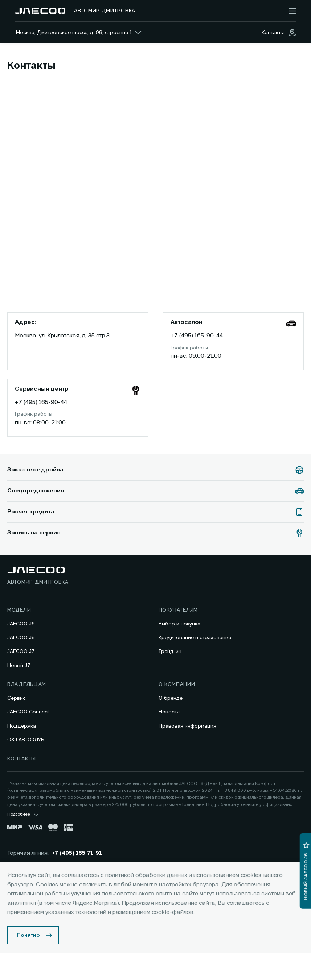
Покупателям (178, 610)
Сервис (16, 698)
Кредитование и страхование (195, 637)
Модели (19, 610)
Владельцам (26, 684)
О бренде (171, 698)
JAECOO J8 (21, 637)
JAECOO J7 (21, 651)
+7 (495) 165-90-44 (197, 336)
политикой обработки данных (146, 875)
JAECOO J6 (21, 624)
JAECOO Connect (28, 712)
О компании (177, 684)
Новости (169, 712)
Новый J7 (18, 665)
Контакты (21, 758)
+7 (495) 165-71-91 (77, 853)
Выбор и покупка (179, 624)
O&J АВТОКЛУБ (25, 739)
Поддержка (21, 726)
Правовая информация (187, 726)
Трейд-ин (170, 651)
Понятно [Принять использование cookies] (28, 935)
